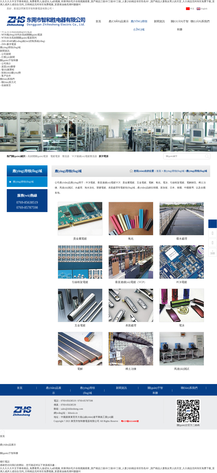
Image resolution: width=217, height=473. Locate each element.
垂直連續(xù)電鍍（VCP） (131, 282)
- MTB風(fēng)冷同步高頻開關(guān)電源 (21, 34)
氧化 (131, 238)
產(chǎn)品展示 (119, 21)
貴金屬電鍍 (80, 238)
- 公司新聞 (5, 54)
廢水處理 (181, 238)
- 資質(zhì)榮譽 (7, 66)
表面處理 (130, 325)
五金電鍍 (80, 325)
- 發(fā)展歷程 (7, 69)
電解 (80, 368)
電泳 (181, 325)
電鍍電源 (55, 156)
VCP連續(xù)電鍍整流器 (84, 156)
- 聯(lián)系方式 (8, 82)
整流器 (65, 156)
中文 (192, 8)
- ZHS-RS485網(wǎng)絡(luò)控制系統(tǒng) (22, 41)
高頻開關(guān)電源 (38, 156)
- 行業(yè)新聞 (7, 57)
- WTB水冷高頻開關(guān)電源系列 (18, 38)
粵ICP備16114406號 (130, 421)
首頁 (98, 21)
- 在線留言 (5, 85)
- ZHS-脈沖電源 (8, 44)
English (204, 8)
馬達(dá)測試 (181, 368)
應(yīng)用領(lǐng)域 (139, 25)
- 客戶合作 (5, 76)
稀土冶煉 (130, 368)
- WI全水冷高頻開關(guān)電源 (16, 31)
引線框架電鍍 (80, 282)
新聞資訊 (159, 21)
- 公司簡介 (5, 63)
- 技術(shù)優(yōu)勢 (10, 72)
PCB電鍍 (181, 282)
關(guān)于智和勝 (180, 25)
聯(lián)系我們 (200, 21)
